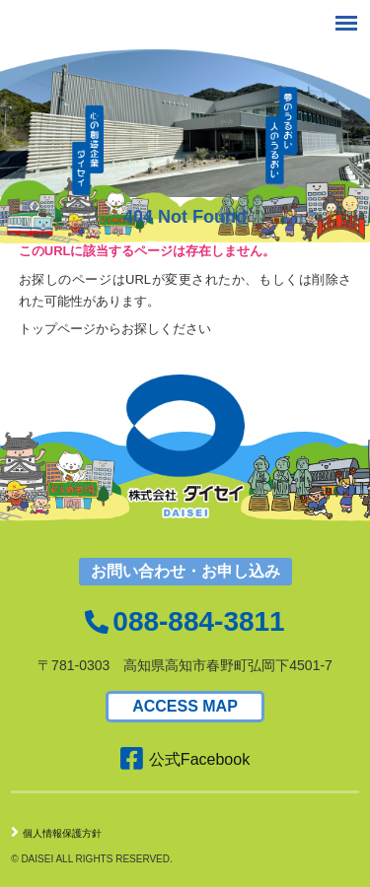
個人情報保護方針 (56, 833)
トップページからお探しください (115, 328)
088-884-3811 (198, 621)
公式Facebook (185, 759)
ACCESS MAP (185, 706)
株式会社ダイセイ (80, 28)
